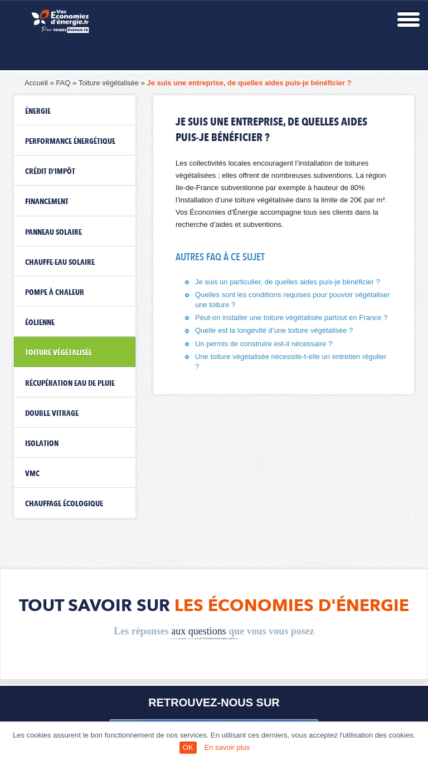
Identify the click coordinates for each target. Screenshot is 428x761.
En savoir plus (227, 747)
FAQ (63, 83)
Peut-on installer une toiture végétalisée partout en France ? (291, 317)
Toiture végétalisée (109, 83)
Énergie (38, 111)
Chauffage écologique (64, 504)
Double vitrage (52, 414)
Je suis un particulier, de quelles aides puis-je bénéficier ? (287, 282)
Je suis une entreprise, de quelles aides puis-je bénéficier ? (249, 83)
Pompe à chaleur (54, 293)
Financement (47, 202)
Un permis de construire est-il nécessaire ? (263, 344)
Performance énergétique (70, 142)
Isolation (42, 444)
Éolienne (40, 323)
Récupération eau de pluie (70, 383)
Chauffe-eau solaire (60, 262)
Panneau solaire (53, 232)
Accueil (36, 83)
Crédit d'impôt (50, 172)
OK (188, 747)
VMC (32, 474)
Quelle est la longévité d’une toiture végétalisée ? (274, 330)
